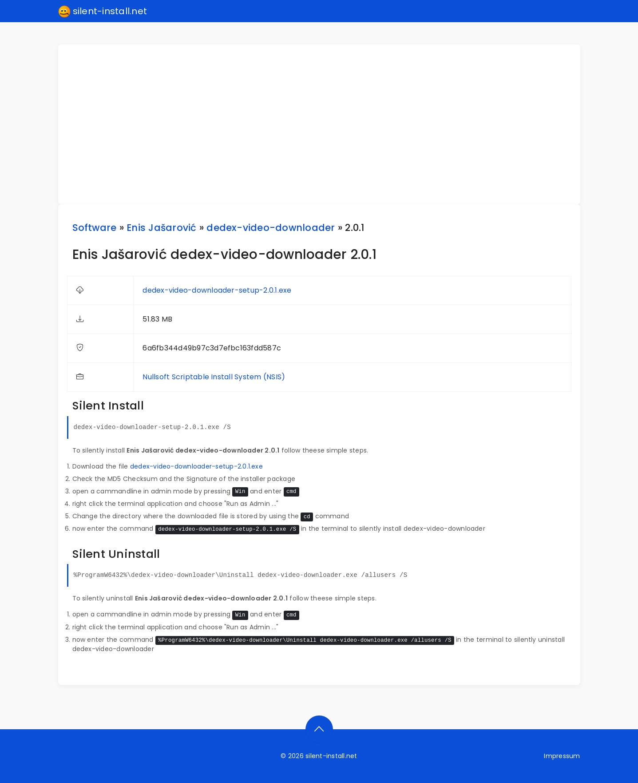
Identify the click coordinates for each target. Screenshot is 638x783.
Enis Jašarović (161, 227)
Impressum (562, 755)
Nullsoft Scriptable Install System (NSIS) (214, 377)
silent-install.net (102, 11)
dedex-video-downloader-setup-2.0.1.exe (217, 290)
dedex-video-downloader (270, 227)
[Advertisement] (324, 124)
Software (94, 227)
